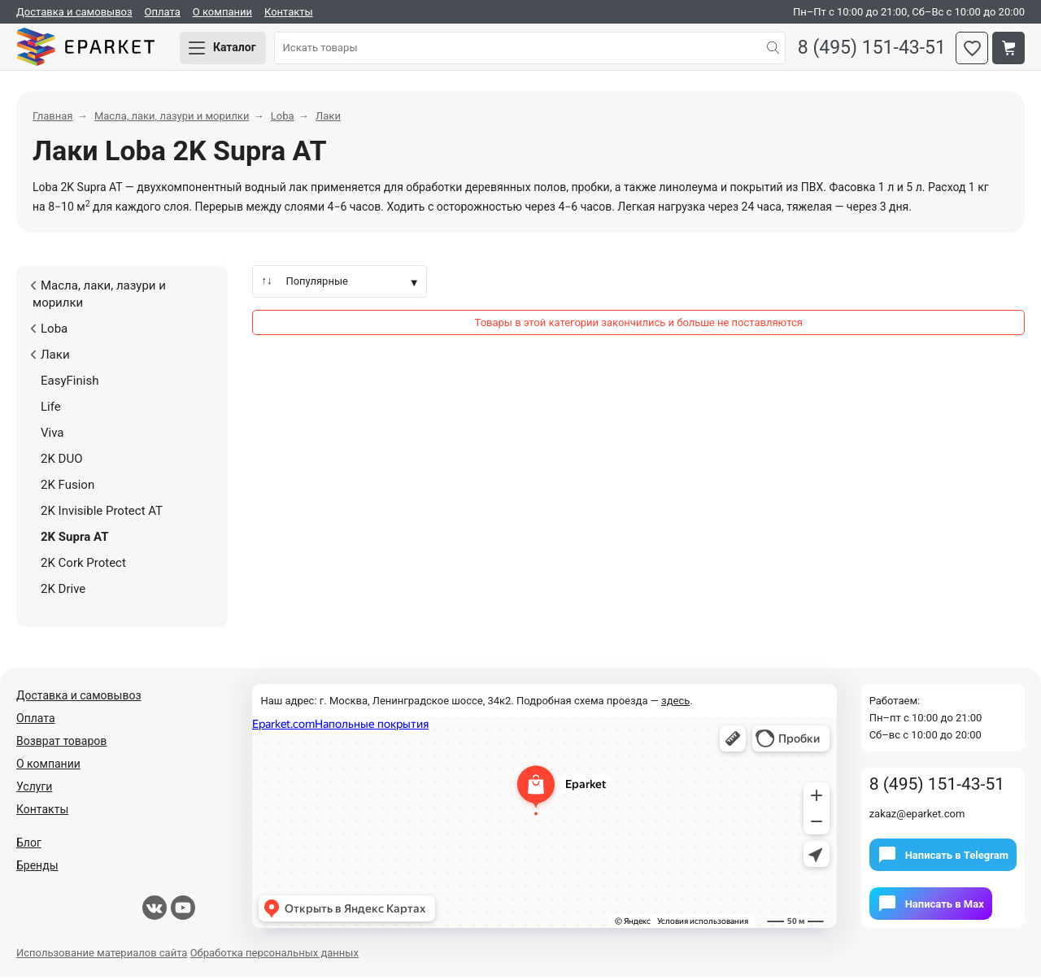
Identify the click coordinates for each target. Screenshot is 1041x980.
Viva (52, 435)
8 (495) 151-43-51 (869, 49)
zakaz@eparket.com (917, 816)
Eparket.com (89, 49)
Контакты (288, 12)
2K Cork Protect (83, 565)
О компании (222, 12)
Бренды (37, 867)
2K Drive (63, 591)
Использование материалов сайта (101, 955)
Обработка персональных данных (274, 955)
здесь (675, 703)
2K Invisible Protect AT (102, 513)
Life (51, 409)
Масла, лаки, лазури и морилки (98, 296)
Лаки (49, 357)
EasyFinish (69, 383)
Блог (28, 845)
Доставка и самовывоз (74, 12)
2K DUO (61, 461)
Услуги (34, 788)
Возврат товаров (61, 743)
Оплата (163, 12)
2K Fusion (67, 487)
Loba (49, 331)
